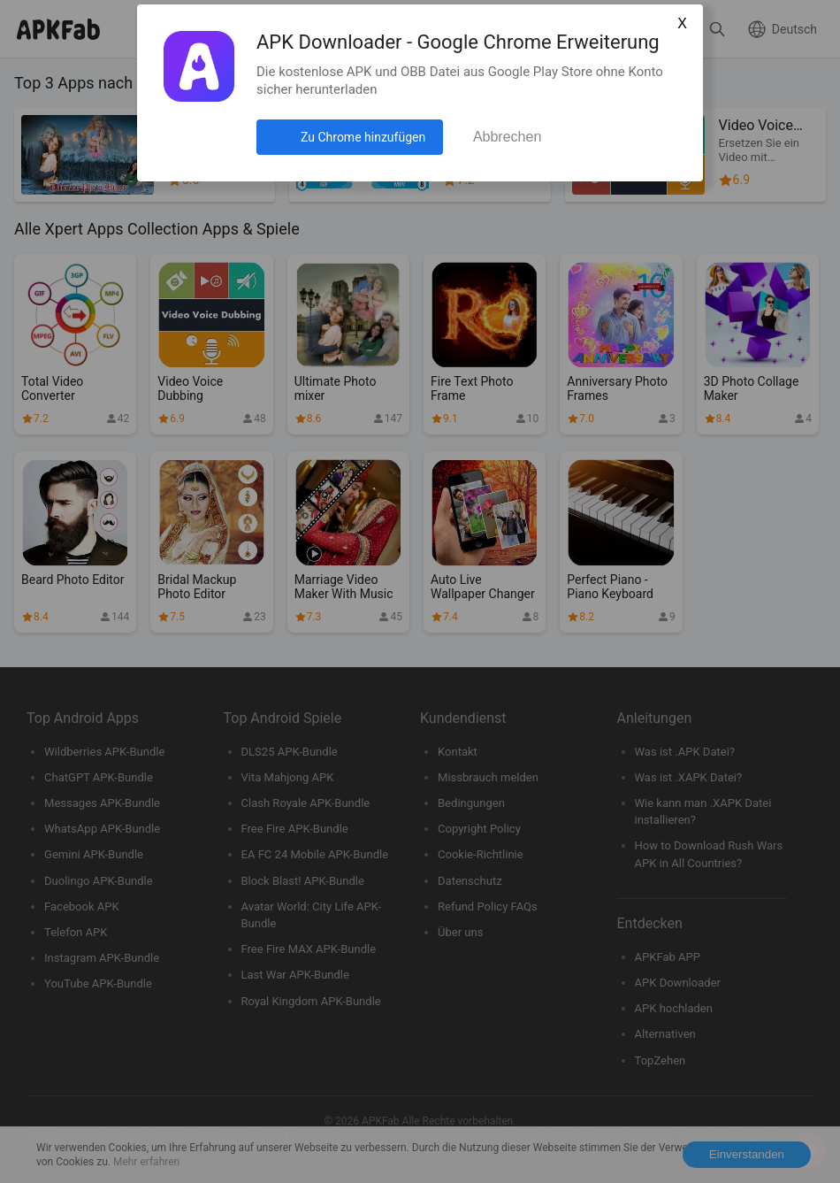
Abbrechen (507, 136)
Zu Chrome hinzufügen (363, 137)
